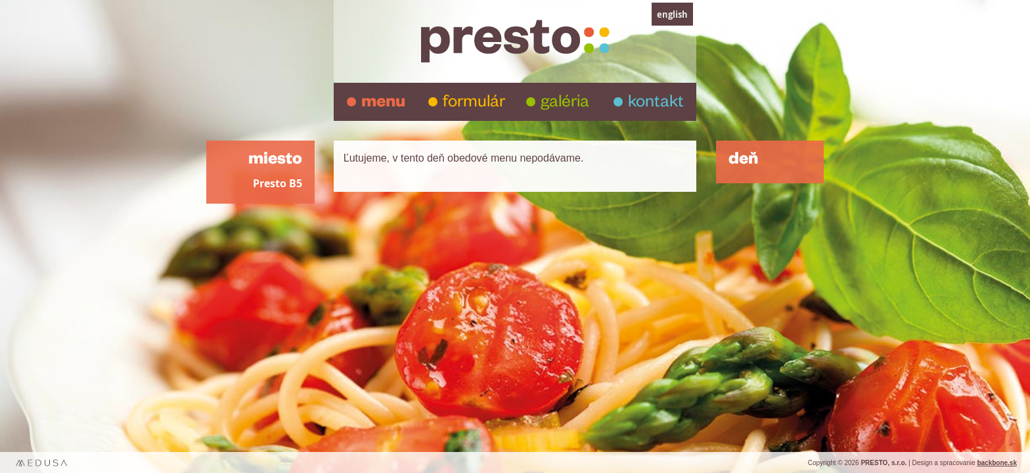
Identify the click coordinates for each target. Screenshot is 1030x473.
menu (383, 104)
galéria (565, 104)
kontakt (656, 104)
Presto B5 (277, 184)
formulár (474, 104)
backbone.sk (997, 462)
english (672, 14)
